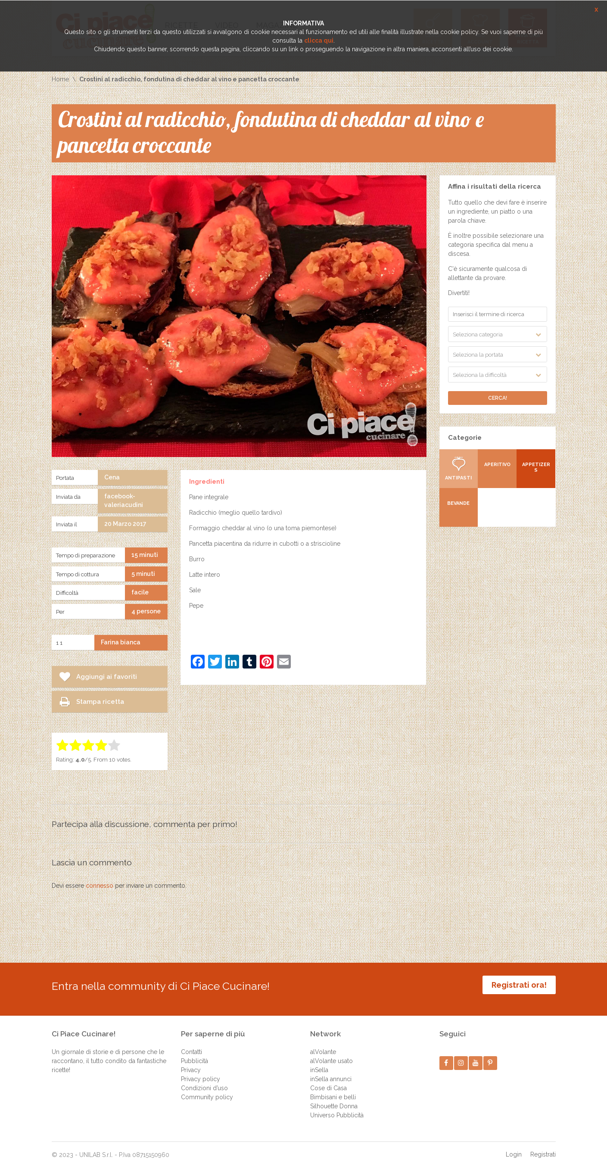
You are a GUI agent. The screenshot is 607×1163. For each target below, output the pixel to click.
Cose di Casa (328, 1081)
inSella (319, 1063)
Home (60, 79)
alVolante (323, 1045)
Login (514, 1147)
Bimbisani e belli (333, 1090)
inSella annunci (331, 1072)
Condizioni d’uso (204, 1081)
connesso (99, 885)
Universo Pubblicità (337, 1108)
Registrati (543, 1147)
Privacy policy (200, 1072)
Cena (112, 477)
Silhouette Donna (334, 1099)
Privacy (191, 1063)
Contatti (191, 1045)
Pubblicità (194, 1054)
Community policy (207, 1090)
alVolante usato (331, 1054)
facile (140, 592)
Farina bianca (120, 642)
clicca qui (318, 40)
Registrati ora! (519, 984)
